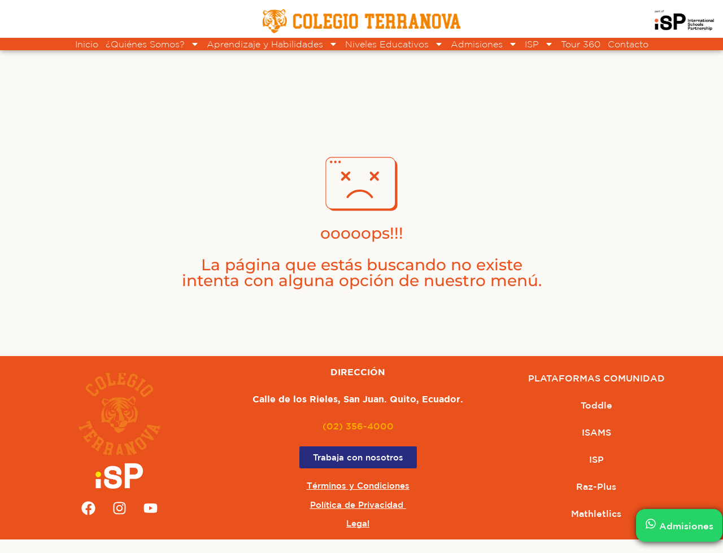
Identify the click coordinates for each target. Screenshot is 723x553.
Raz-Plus (596, 486)
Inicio (86, 44)
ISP (539, 44)
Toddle (596, 405)
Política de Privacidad (358, 505)
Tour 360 (580, 44)
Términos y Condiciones (358, 485)
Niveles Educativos (394, 44)
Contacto (628, 44)
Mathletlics (596, 513)
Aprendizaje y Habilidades (272, 44)
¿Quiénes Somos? (152, 44)
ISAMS (596, 432)
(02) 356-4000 (358, 426)
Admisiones (484, 44)
